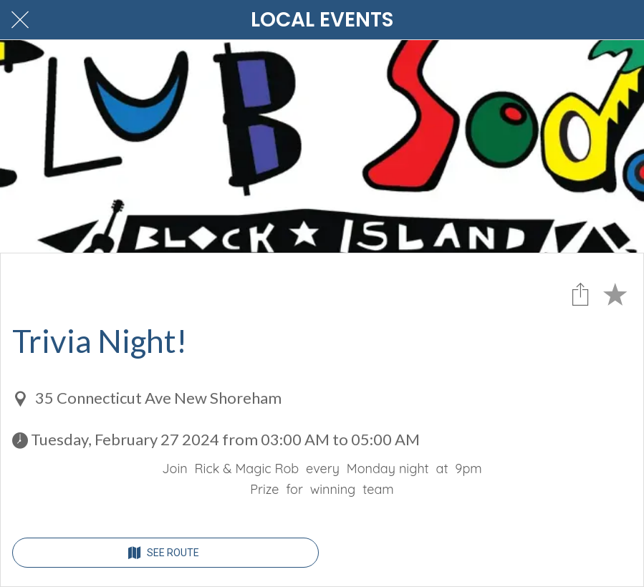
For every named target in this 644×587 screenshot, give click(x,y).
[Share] (580, 293)
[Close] (20, 20)
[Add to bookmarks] (614, 293)
